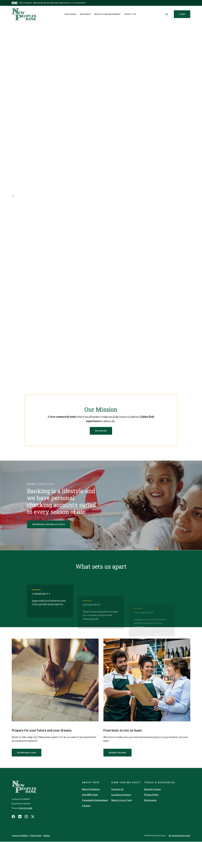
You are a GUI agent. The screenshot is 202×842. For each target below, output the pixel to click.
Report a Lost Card (121, 800)
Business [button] (85, 14)
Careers (86, 805)
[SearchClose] (167, 14)
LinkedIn (19, 816)
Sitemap (46, 836)
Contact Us (117, 789)
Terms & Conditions (20, 836)
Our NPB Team (90, 795)
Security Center (152, 789)
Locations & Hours (121, 795)
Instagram (26, 816)
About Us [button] (130, 14)
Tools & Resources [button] (159, 782)
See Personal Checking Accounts (48, 524)
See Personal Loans (26, 753)
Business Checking (117, 753)
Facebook (13, 816)
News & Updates (91, 789)
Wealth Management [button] (107, 14)
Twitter (32, 816)
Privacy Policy (151, 795)
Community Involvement (95, 800)
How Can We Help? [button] (126, 782)
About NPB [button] (90, 782)
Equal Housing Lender (181, 836)
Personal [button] (71, 14)
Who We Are (101, 431)
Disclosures (150, 800)
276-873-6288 (25, 808)
